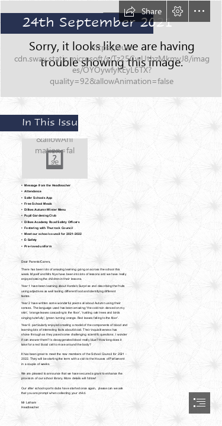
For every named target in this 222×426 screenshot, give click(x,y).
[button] (142, 11)
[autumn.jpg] (54, 158)
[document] (111, 213)
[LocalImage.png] (111, 49)
